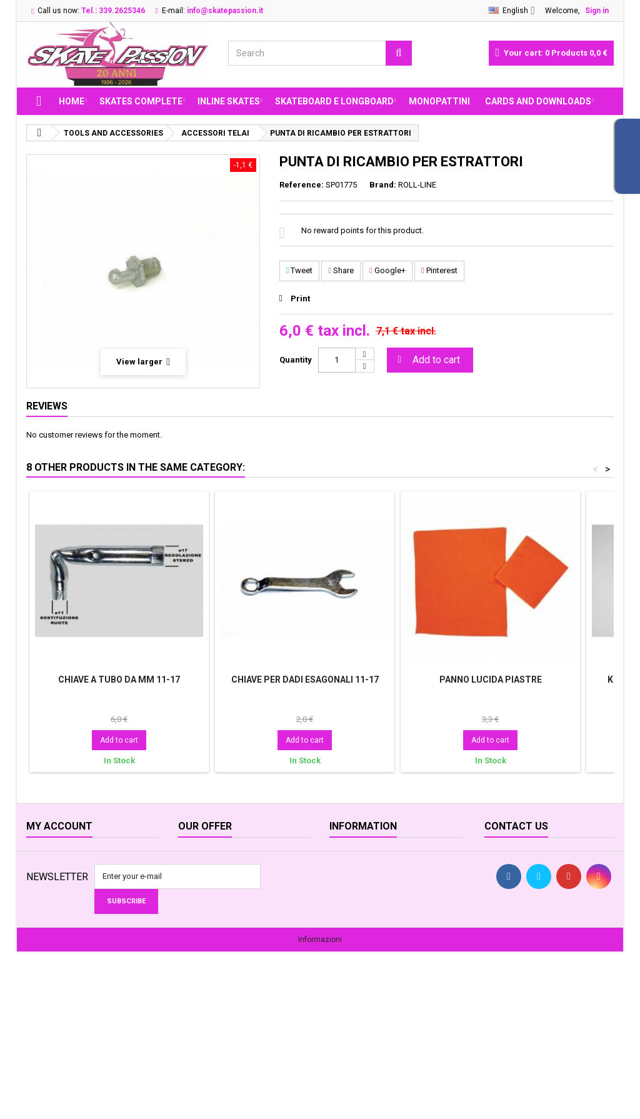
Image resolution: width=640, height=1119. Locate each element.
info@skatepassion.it (549, 920)
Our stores (197, 904)
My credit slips (52, 888)
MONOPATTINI (439, 101)
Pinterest (439, 270)
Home (71, 101)
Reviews (47, 406)
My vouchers (49, 936)
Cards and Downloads (538, 101)
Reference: (301, 184)
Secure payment (358, 936)
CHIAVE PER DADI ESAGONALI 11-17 (305, 680)
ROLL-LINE (417, 184)
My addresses (52, 904)
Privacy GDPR (353, 985)
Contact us (197, 920)
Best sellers (199, 888)
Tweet (299, 270)
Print (300, 298)
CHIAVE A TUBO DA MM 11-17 (119, 680)
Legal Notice (352, 904)
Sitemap (193, 936)
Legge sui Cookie (360, 953)
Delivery (343, 888)
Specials (193, 855)
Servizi (341, 1001)
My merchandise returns (69, 871)
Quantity (295, 359)
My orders (44, 855)
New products (203, 871)
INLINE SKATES (229, 101)
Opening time (353, 871)
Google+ (387, 270)
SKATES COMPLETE (140, 101)
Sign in (597, 10)
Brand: (382, 184)
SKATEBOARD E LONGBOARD (334, 101)
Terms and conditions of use (380, 920)
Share (341, 270)
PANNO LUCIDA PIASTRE (490, 680)
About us (345, 855)
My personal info (56, 920)
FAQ (336, 969)
